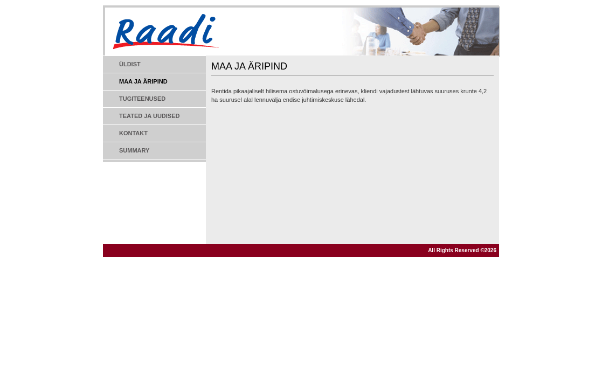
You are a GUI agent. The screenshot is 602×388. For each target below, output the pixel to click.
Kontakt (133, 133)
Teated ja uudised (149, 116)
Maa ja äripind (143, 81)
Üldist (130, 64)
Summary (134, 150)
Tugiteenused (142, 98)
